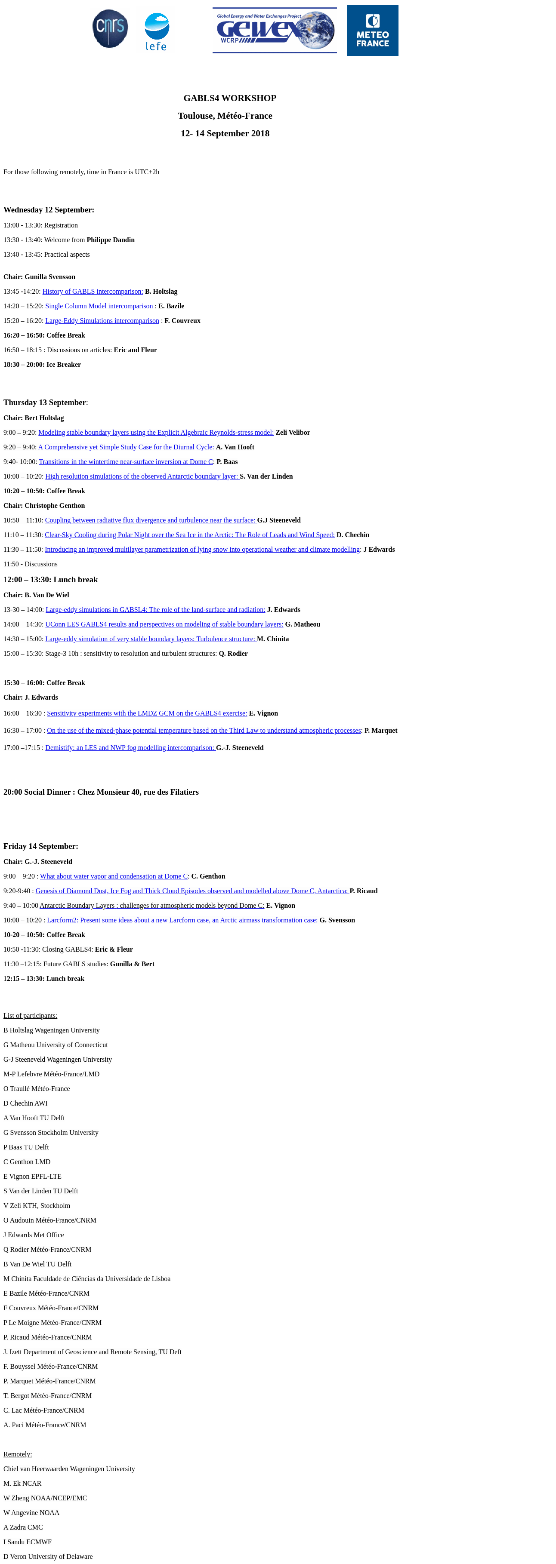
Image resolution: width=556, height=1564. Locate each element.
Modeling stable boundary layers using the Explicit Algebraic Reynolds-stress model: (156, 432)
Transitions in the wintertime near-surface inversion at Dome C (126, 461)
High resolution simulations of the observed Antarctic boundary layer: (142, 476)
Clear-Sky (59, 534)
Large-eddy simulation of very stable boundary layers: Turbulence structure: (151, 638)
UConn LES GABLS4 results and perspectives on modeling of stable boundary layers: (164, 624)
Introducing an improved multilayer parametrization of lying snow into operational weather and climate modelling (202, 549)
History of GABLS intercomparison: (93, 291)
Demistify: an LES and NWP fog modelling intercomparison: (130, 747)
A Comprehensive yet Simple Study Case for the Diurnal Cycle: (126, 447)
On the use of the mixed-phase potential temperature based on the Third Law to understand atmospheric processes (204, 730)
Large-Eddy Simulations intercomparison (102, 320)
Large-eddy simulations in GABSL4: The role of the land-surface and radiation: (155, 609)
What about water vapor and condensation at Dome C (114, 876)
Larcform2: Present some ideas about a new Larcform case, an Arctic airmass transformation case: (182, 920)
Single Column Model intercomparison (99, 306)
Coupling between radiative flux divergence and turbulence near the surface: (151, 520)
